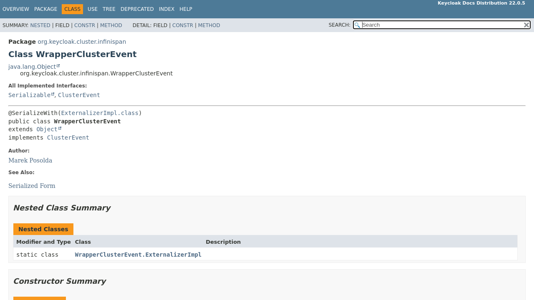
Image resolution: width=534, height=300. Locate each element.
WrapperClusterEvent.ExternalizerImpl (138, 254)
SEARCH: (340, 25)
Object (47, 129)
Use (93, 9)
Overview (16, 9)
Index (167, 9)
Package (45, 9)
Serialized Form (31, 185)
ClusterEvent (79, 95)
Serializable (29, 95)
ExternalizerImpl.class (99, 113)
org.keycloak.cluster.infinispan (82, 41)
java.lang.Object (32, 66)
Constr (84, 25)
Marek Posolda (30, 160)
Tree (109, 9)
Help (185, 9)
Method (111, 25)
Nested (40, 25)
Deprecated (137, 9)
